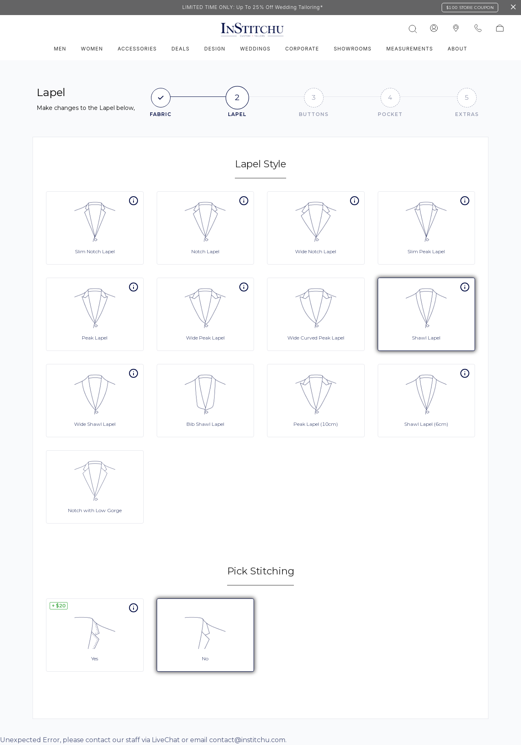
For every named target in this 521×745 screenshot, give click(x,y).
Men (60, 49)
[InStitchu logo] (456, 28)
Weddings (255, 49)
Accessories (137, 49)
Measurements (409, 49)
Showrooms (353, 49)
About (457, 49)
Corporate (302, 49)
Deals (180, 49)
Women (92, 49)
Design (214, 49)
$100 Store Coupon (470, 7)
